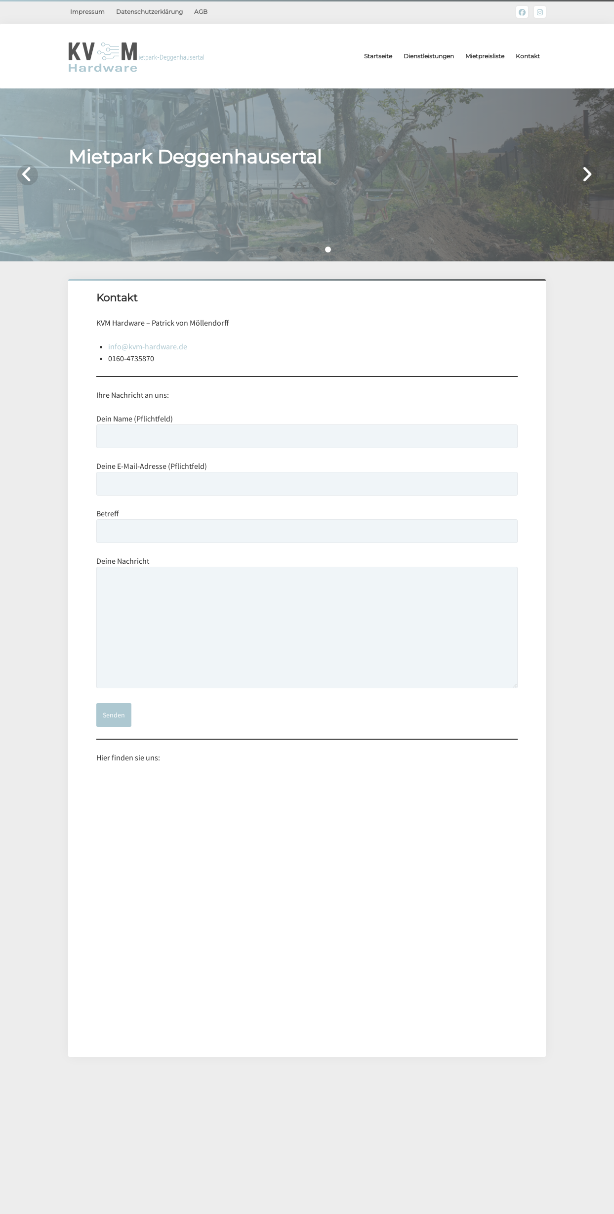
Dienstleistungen (429, 56)
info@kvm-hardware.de (147, 346)
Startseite (378, 56)
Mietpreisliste (484, 56)
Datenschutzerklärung (149, 11)
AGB (200, 11)
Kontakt (528, 56)
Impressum (87, 11)
